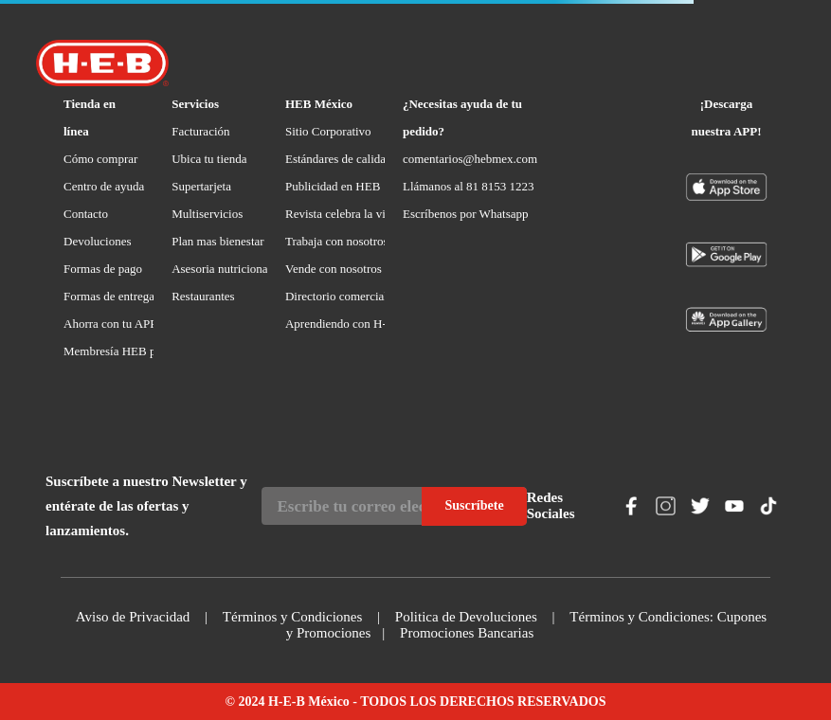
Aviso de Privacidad (133, 616)
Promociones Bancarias (466, 632)
